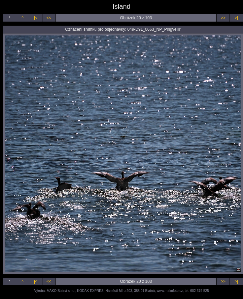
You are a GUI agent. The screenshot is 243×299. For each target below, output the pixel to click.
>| (236, 18)
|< (35, 18)
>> (223, 18)
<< (48, 18)
